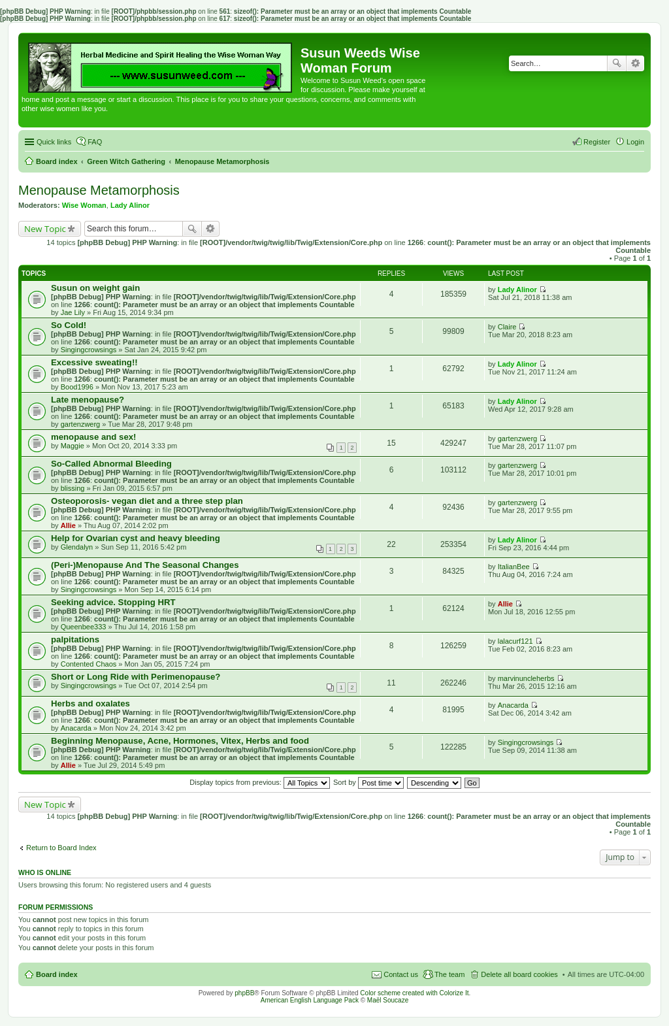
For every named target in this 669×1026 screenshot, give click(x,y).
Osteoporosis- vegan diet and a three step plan (147, 501)
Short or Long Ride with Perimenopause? (135, 677)
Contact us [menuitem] (400, 974)
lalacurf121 (515, 641)
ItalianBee (514, 567)
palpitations (75, 639)
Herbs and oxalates (90, 703)
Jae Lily (73, 312)
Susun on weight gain (95, 288)
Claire (507, 327)
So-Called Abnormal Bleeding (111, 464)
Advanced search (635, 63)
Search (617, 63)
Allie (68, 525)
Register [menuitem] (596, 142)
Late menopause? (87, 400)
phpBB (244, 993)
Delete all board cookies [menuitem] (519, 974)
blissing (73, 488)
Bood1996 (77, 387)
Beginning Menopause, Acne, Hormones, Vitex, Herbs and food (180, 741)
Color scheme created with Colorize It (414, 993)
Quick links (54, 142)
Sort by (368, 782)
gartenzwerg (81, 424)
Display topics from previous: (259, 782)
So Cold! (68, 325)
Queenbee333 (83, 627)
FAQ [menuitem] (95, 142)
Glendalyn (77, 547)
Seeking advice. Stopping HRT (113, 602)
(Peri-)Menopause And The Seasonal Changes (145, 565)
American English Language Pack (310, 1000)
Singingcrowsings (89, 350)
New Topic (45, 229)
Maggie (72, 446)
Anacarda (76, 728)
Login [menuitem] (635, 142)
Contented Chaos (89, 664)
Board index (57, 974)
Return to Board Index (61, 848)
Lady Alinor (130, 205)
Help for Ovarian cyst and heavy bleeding (135, 538)
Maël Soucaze (387, 1000)
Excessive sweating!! (94, 362)
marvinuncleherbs (526, 678)
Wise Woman (84, 205)
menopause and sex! (93, 437)
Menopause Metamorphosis (99, 190)
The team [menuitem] (449, 974)
